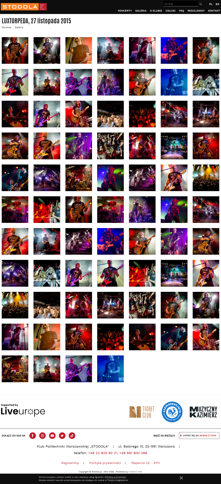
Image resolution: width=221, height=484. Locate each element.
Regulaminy (196, 10)
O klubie (156, 10)
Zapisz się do (199, 435)
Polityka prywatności (105, 463)
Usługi (171, 10)
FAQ (181, 10)
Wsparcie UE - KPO (145, 463)
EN (217, 4)
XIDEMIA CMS (135, 472)
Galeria (140, 10)
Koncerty (125, 10)
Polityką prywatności (115, 477)
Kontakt (214, 10)
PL (211, 4)
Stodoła (6, 27)
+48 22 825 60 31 (102, 453)
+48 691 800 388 (133, 453)
